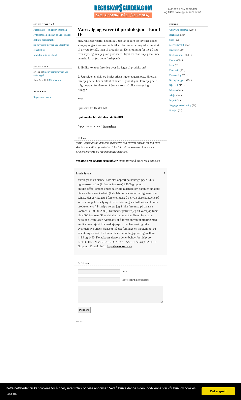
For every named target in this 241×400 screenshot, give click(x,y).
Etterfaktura (39, 50)
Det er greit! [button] (218, 391)
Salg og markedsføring (180, 105)
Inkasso (173, 90)
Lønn (171, 65)
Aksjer (172, 95)
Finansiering (175, 75)
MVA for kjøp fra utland (45, 55)
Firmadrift (174, 70)
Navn (125, 271)
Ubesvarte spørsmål (178, 29)
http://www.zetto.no (119, 246)
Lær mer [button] (12, 393)
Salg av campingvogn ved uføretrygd (51, 45)
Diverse (173, 50)
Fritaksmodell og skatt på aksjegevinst (51, 34)
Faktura (173, 60)
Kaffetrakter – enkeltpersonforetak (50, 29)
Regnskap (109, 126)
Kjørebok (173, 85)
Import (172, 100)
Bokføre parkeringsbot (44, 39)
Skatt (171, 39)
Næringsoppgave (177, 80)
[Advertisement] (119, 355)
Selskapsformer (176, 55)
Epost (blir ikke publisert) (135, 279)
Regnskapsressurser (43, 97)
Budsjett (173, 110)
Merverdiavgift (176, 45)
